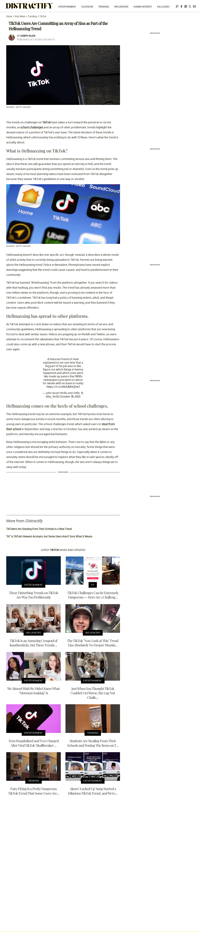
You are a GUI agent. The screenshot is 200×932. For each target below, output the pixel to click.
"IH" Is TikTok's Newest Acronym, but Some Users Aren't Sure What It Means (49, 536)
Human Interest (142, 6)
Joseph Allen (27, 35)
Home (9, 16)
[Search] (177, 6)
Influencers (121, 6)
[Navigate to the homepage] (29, 6)
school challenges (31, 127)
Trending (103, 6)
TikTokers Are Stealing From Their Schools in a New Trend (39, 528)
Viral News (20, 16)
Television (87, 6)
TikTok (43, 16)
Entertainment (67, 6)
